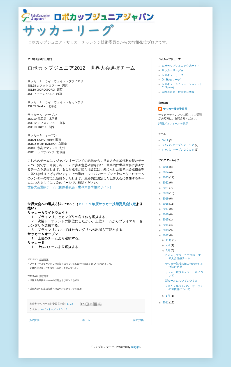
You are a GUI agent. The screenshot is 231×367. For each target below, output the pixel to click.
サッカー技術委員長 (175, 108)
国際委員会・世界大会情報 (178, 92)
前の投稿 (138, 320)
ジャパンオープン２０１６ (178, 149)
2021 (166, 188)
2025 (166, 166)
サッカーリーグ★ (172, 70)
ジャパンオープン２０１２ (53, 309)
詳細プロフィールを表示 (173, 123)
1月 (168, 295)
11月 (169, 240)
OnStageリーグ (171, 79)
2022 (166, 182)
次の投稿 (34, 320)
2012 (166, 235)
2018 (166, 203)
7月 (168, 245)
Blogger (135, 347)
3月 (168, 250)
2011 (166, 302)
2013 (166, 230)
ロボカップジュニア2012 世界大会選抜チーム (183, 257)
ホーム (86, 320)
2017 (166, 209)
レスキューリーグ (172, 75)
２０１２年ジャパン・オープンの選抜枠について (184, 287)
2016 (166, 214)
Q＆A (165, 140)
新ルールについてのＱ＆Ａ (181, 280)
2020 (166, 193)
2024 (166, 172)
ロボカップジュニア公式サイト (181, 65)
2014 (166, 225)
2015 (166, 219)
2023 (166, 177)
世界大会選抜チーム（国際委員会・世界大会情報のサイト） (70, 187)
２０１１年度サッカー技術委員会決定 (107, 204)
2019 (166, 198)
